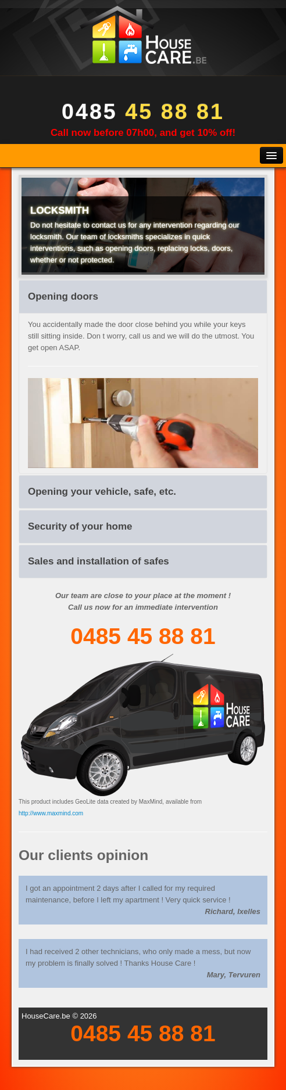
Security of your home (80, 526)
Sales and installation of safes (98, 561)
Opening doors (63, 296)
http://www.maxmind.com (51, 813)
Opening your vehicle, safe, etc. (102, 491)
